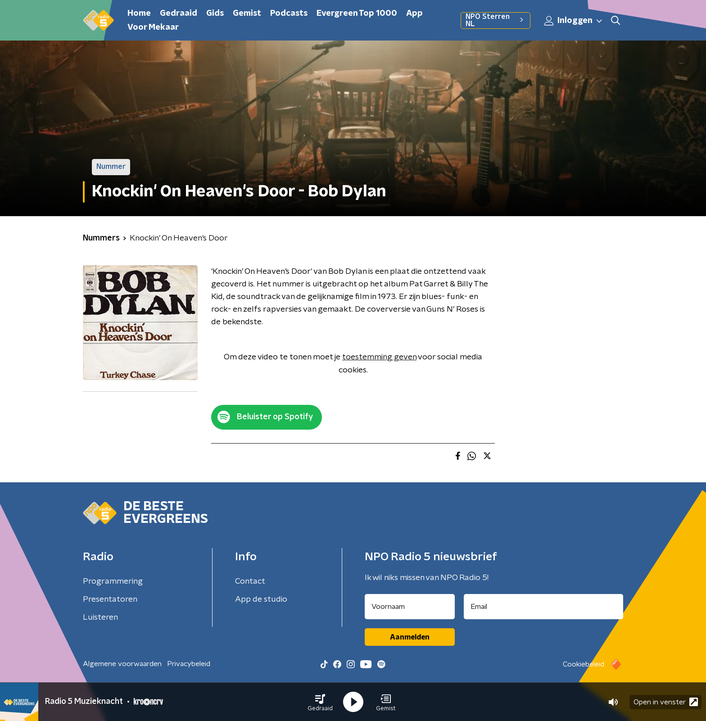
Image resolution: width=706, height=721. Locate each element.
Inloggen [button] (573, 21)
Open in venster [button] (666, 702)
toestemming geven (379, 357)
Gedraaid (178, 13)
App (414, 13)
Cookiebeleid (583, 664)
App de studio (261, 599)
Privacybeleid (188, 663)
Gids (215, 13)
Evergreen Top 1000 (357, 13)
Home (139, 13)
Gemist (247, 13)
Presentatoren (110, 599)
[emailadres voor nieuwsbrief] (544, 606)
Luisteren (100, 617)
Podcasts (289, 13)
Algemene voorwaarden (122, 663)
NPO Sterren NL (495, 20)
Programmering (113, 581)
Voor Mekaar (153, 27)
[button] (320, 702)
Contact (250, 581)
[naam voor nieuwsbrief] (410, 606)
